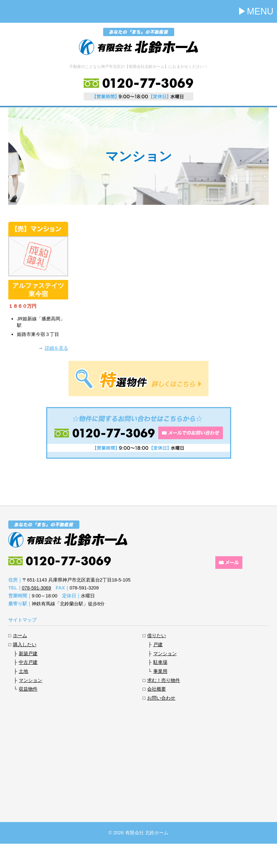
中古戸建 (28, 662)
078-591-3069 (36, 588)
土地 (23, 671)
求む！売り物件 (163, 680)
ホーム (20, 635)
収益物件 (28, 689)
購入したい (24, 644)
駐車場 (160, 662)
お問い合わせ (161, 698)
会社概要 (156, 689)
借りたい (156, 635)
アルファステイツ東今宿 (38, 290)
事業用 (160, 671)
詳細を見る (56, 348)
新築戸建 (28, 653)
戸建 (158, 644)
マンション (30, 680)
